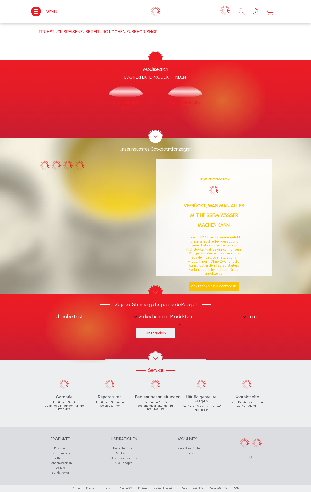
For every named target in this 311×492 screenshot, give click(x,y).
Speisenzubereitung (85, 32)
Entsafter (60, 448)
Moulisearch (123, 453)
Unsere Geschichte (187, 448)
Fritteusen (60, 458)
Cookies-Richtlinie (218, 488)
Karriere (142, 488)
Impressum (107, 488)
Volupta (60, 467)
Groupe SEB (126, 488)
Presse (90, 488)
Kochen (117, 32)
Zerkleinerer (60, 472)
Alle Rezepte (124, 463)
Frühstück (51, 32)
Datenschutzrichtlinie (192, 488)
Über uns (187, 453)
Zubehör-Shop (142, 32)
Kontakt (76, 488)
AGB (236, 488)
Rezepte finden (123, 448)
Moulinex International (164, 488)
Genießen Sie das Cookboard (213, 286)
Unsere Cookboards (124, 458)
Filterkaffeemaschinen (60, 453)
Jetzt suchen (156, 333)
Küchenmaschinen (60, 463)
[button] (256, 11)
